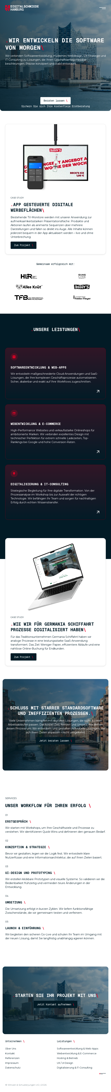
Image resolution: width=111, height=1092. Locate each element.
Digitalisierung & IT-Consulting (74, 1067)
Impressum (12, 1063)
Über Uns (10, 1048)
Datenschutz (12, 1067)
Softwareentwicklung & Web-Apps (77, 1048)
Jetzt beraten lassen (55, 740)
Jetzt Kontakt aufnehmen (55, 1004)
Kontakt (10, 1053)
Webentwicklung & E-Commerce (76, 1053)
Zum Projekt (23, 245)
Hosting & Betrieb (67, 1058)
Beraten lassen (55, 100)
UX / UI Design (65, 1063)
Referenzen (12, 1058)
